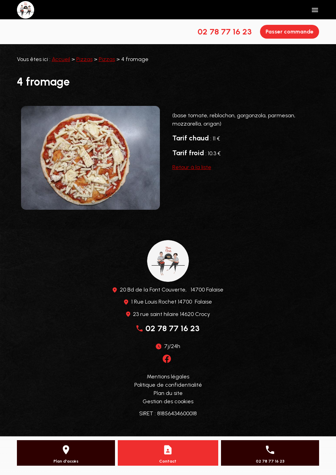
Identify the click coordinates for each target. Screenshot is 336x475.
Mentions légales (168, 376)
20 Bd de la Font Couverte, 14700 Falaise (171, 289)
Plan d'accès (66, 461)
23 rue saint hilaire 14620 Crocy (171, 314)
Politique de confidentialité (168, 385)
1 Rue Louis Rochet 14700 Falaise (171, 301)
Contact (167, 461)
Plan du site (168, 393)
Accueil (61, 59)
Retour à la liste (191, 167)
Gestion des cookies (168, 401)
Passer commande (290, 31)
